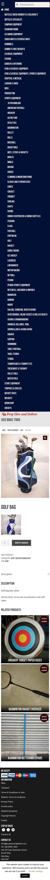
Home (7, 9)
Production (10, 93)
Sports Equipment (13, 98)
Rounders (11, 294)
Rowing (10, 299)
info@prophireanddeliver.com (14, 844)
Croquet (11, 196)
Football (11, 230)
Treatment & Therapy (17, 368)
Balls (10, 137)
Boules (10, 157)
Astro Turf (12, 117)
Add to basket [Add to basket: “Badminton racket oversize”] (44, 669)
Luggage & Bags (11, 83)
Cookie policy (7, 806)
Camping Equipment (13, 24)
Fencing (11, 221)
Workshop (9, 403)
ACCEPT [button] (25, 876)
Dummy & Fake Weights (15, 48)
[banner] (25, 419)
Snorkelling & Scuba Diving (19, 329)
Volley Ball (12, 373)
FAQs (3, 783)
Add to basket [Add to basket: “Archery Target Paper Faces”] (44, 620)
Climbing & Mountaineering (19, 176)
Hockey (10, 245)
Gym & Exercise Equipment (16, 68)
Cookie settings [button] (36, 871)
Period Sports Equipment (18, 285)
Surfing (10, 339)
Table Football (14, 348)
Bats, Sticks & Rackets (17, 152)
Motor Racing (13, 270)
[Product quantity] (5, 543)
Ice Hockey (12, 255)
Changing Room (11, 29)
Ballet (10, 132)
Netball (11, 275)
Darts (10, 206)
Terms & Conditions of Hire (13, 792)
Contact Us (6, 834)
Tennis (10, 358)
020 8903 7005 (10, 419)
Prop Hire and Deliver (22, 414)
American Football (16, 107)
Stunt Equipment (12, 383)
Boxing (10, 166)
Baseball (11, 142)
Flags (10, 226)
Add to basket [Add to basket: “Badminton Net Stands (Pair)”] (44, 718)
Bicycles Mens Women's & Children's (21, 14)
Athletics (11, 122)
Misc (7, 88)
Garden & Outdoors (13, 63)
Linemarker (12, 265)
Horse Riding (13, 250)
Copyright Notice (8, 816)
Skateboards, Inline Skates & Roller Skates (27, 314)
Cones (10, 186)
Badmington (12, 127)
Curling (10, 201)
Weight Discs (10, 393)
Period (10, 280)
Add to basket (21, 542)
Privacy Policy (7, 802)
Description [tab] (6, 574)
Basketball (12, 147)
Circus (10, 171)
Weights (8, 398)
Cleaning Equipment (14, 34)
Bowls (10, 162)
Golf (9, 240)
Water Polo (12, 378)
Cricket (11, 191)
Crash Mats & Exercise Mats (17, 39)
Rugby (10, 304)
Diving (10, 211)
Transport (5, 788)
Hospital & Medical (13, 78)
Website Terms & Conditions (13, 797)
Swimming (11, 343)
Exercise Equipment (14, 53)
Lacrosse (11, 260)
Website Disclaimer (9, 811)
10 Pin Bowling (14, 103)
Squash (10, 334)
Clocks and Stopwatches (18, 181)
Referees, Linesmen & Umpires (21, 289)
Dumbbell (9, 44)
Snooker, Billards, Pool (18, 324)
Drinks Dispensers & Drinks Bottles (24, 216)
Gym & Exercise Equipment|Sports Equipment (25, 73)
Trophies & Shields (13, 388)
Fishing (8, 58)
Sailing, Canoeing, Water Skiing (21, 309)
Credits (8, 407)
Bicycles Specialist (13, 19)
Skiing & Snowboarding (17, 319)
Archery (11, 112)
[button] (45, 438)
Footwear (11, 235)
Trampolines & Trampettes (19, 363)
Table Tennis (13, 353)
